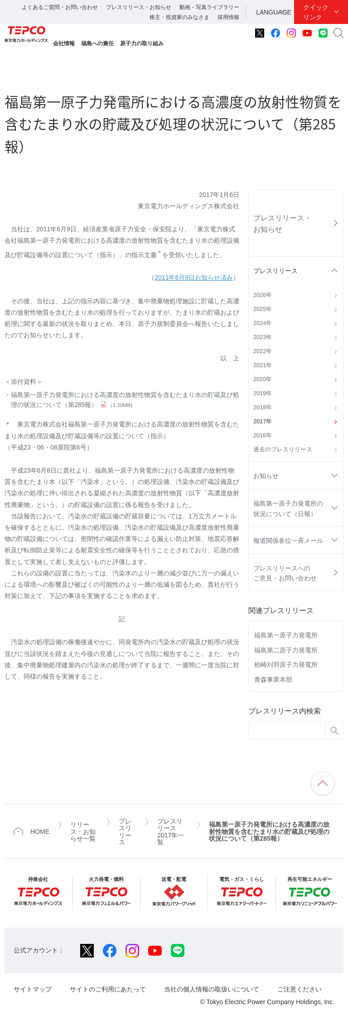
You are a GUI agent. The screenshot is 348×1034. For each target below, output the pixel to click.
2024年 (262, 323)
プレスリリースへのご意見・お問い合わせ (285, 573)
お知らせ (266, 475)
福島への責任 (97, 43)
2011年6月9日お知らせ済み (194, 277)
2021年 (262, 365)
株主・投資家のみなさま (179, 17)
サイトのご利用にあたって (108, 989)
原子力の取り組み (142, 43)
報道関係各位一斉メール (288, 540)
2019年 (262, 393)
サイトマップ (33, 989)
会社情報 (64, 43)
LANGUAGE (273, 12)
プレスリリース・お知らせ (138, 7)
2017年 (262, 421)
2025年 (262, 309)
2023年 (262, 337)
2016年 (262, 435)
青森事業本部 (273, 679)
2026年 (262, 295)
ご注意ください (299, 989)
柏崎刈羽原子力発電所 (286, 664)
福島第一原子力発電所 (286, 635)
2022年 (262, 351)
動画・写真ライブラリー (209, 7)
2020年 (262, 379)
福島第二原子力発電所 (286, 650)
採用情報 (228, 17)
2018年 (262, 407)
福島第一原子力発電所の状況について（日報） (288, 508)
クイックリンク (316, 12)
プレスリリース (275, 270)
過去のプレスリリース (282, 449)
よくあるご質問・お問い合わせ (60, 7)
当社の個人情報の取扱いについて (211, 989)
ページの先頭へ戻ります (322, 783)
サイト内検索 (338, 33)
